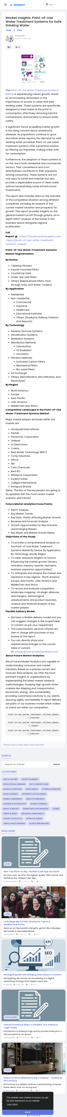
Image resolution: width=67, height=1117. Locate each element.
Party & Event (10, 813)
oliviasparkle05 (11, 881)
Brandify (9, 984)
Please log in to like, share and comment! (24, 744)
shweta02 (20, 35)
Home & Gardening (12, 799)
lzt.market (34, 1115)
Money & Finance (39, 804)
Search (56, 764)
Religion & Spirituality (32, 813)
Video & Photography (14, 823)
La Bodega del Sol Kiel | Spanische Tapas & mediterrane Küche (27, 923)
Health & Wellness (35, 799)
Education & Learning (14, 784)
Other (19, 30)
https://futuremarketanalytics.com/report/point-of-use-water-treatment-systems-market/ (33, 240)
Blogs (9, 30)
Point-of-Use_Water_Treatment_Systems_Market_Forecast (33, 732)
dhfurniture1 (10, 1091)
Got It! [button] (28, 1112)
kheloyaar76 (10, 1037)
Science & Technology (14, 804)
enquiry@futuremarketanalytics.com (36, 651)
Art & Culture (10, 779)
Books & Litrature (12, 789)
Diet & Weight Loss (39, 784)
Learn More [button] (12, 1104)
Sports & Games (34, 818)
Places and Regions (39, 823)
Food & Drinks (10, 794)
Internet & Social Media (34, 794)
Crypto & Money (30, 779)
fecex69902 (10, 934)
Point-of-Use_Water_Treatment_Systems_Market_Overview (33, 716)
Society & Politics (12, 818)
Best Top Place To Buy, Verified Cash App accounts (31, 871)
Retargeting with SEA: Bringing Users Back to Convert (32, 974)
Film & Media (32, 789)
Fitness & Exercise (51, 789)
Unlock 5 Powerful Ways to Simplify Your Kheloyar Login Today (31, 1026)
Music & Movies (11, 808)
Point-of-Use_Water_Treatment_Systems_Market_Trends (33, 724)
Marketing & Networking (35, 808)
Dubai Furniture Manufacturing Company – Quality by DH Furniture (33, 1079)
